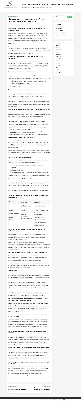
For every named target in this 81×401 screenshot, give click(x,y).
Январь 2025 (58, 70)
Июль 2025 (58, 60)
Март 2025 (58, 67)
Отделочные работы (55, 4)
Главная (24, 4)
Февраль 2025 (59, 69)
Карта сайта (48, 7)
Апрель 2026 (58, 45)
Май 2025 (58, 63)
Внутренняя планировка (67, 4)
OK (63, 399)
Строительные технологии (34, 4)
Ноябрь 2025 (58, 52)
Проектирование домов (38, 7)
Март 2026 (58, 47)
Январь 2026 (58, 49)
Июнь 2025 (58, 61)
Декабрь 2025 (58, 51)
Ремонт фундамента (26, 7)
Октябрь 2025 (58, 54)
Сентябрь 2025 (59, 56)
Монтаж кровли (45, 4)
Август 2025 (58, 58)
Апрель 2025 (58, 65)
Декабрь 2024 (59, 72)
